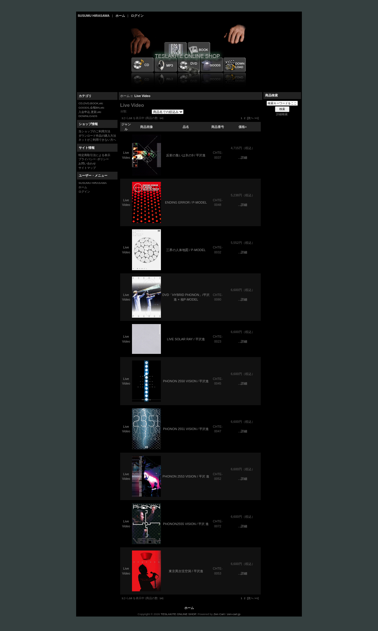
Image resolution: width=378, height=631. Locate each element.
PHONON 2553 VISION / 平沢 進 (186, 476)
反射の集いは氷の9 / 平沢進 (185, 155)
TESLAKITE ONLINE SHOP (178, 614)
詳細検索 (282, 114)
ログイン (137, 15)
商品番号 (217, 127)
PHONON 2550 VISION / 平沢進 (186, 381)
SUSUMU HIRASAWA (94, 15)
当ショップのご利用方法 (94, 131)
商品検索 (271, 95)
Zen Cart (219, 614)
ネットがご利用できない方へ (97, 139)
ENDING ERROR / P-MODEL (186, 202)
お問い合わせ (87, 163)
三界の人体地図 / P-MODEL (185, 250)
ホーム (120, 15)
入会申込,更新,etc (89, 112)
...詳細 (242, 157)
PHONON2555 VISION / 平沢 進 (186, 524)
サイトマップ (87, 167)
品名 (186, 127)
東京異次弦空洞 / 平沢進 (186, 571)
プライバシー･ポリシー (93, 159)
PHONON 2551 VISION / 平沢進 (186, 429)
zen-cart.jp (233, 614)
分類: (123, 111)
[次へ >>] (252, 118)
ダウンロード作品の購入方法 (97, 135)
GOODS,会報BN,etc (91, 107)
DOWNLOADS (87, 116)
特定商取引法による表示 (94, 155)
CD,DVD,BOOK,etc (90, 103)
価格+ (242, 127)
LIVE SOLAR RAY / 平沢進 (186, 339)
